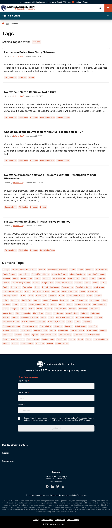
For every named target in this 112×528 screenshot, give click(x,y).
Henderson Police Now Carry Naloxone (29, 52)
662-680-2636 (64, 2)
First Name (22, 381)
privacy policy (70, 418)
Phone (20, 404)
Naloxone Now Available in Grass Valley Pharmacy (37, 221)
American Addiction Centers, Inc (74, 495)
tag (7, 24)
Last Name (22, 393)
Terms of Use (60, 520)
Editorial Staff (18, 56)
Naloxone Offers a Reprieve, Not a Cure (30, 92)
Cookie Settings (73, 520)
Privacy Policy (47, 520)
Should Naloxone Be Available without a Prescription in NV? (43, 131)
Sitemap (36, 520)
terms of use (56, 418)
